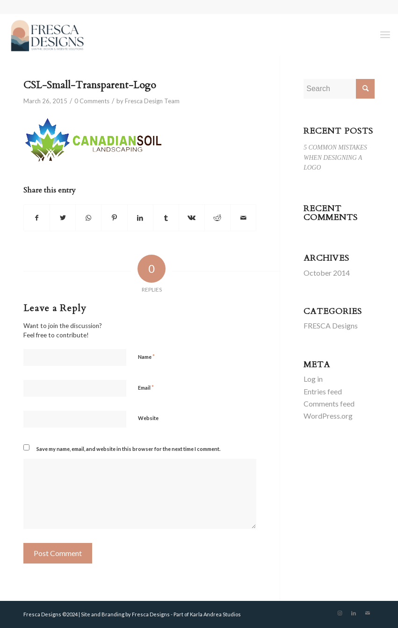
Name (146, 356)
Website (148, 418)
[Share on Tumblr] (166, 218)
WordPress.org (328, 415)
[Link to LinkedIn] (354, 613)
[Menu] (385, 34)
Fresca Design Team (152, 101)
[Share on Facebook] (37, 218)
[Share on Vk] (191, 218)
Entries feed (323, 391)
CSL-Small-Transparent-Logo (89, 85)
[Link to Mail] (368, 613)
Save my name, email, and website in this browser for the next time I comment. (128, 449)
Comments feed (329, 403)
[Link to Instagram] (340, 613)
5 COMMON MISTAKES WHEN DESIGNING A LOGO (335, 157)
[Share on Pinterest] (114, 218)
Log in (313, 378)
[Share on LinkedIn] (140, 218)
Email (146, 387)
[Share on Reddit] (217, 218)
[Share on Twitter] (62, 218)
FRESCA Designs (331, 325)
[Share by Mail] (243, 218)
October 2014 (327, 272)
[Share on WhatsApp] (88, 218)
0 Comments (91, 101)
